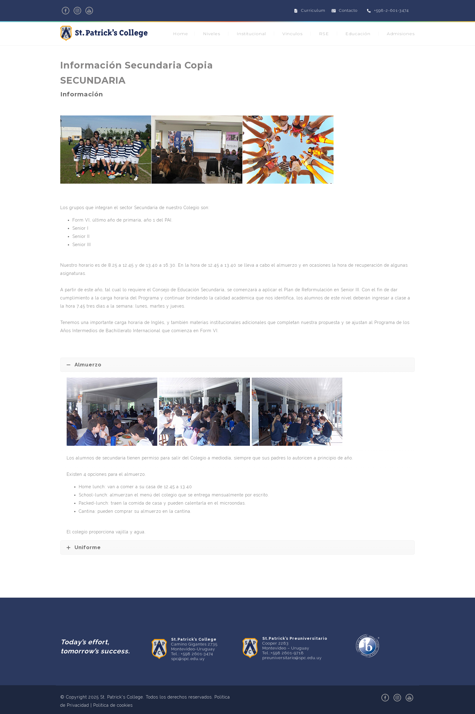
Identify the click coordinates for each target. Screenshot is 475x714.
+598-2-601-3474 (391, 10)
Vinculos (292, 33)
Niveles (211, 33)
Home (180, 33)
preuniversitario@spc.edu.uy (292, 658)
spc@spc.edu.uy (188, 658)
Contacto (348, 10)
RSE (324, 33)
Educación (357, 33)
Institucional (251, 33)
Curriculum (313, 10)
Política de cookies (113, 705)
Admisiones (401, 33)
